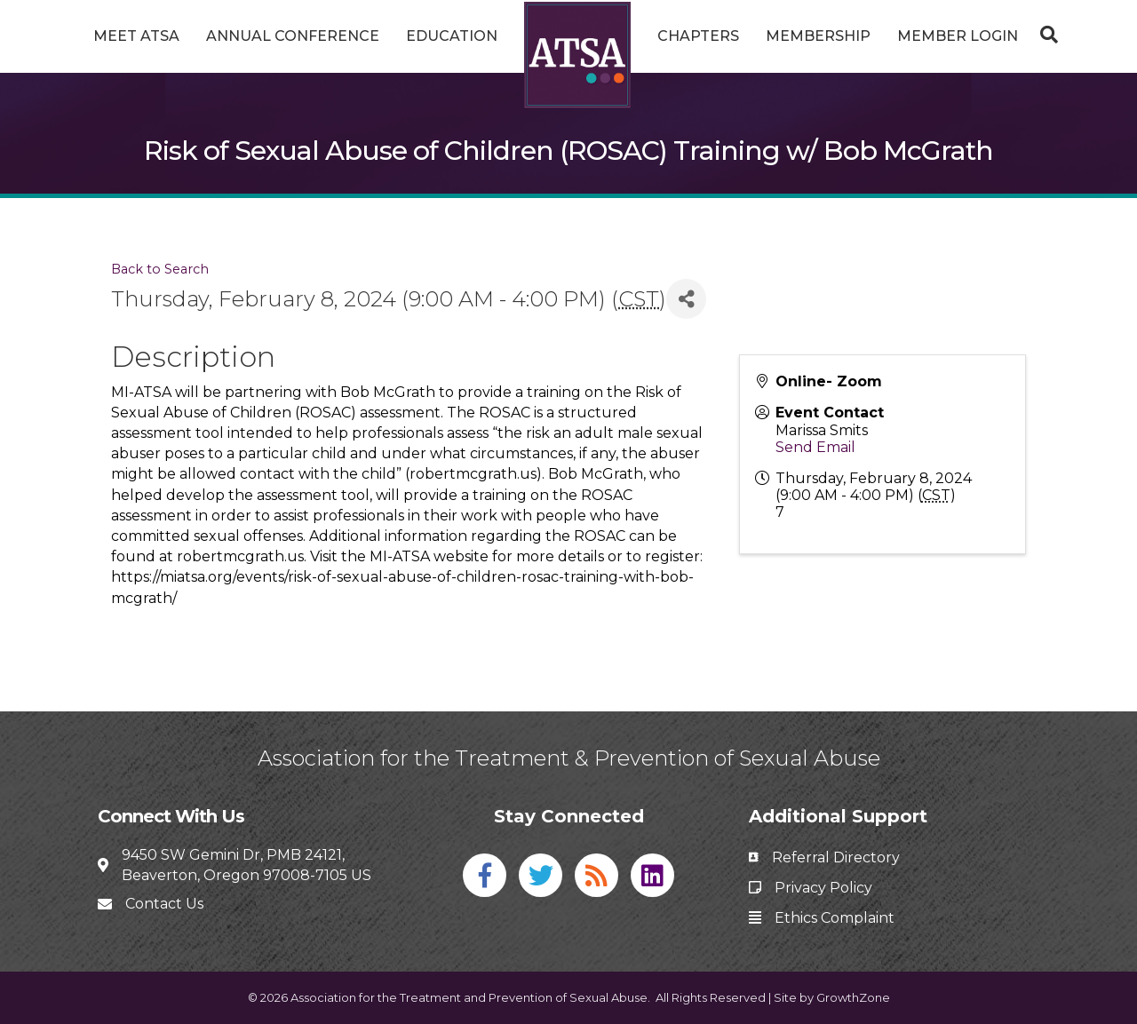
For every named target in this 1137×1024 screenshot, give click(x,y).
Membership (818, 36)
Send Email (815, 447)
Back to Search (160, 269)
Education (451, 36)
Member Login (957, 36)
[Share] (686, 299)
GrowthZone (853, 997)
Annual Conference (292, 36)
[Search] (1044, 34)
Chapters (698, 36)
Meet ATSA (136, 36)
